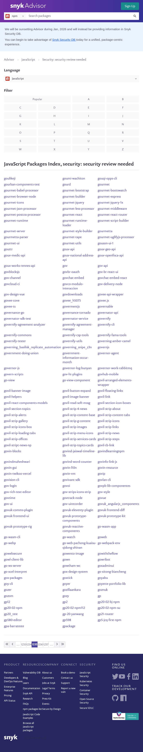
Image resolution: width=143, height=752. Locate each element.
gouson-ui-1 (105, 243)
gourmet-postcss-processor (22, 214)
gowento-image (73, 553)
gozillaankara (72, 590)
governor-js (11, 368)
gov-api (103, 266)
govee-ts (9, 306)
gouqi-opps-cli (107, 178)
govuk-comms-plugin (18, 510)
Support (65, 683)
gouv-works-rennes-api (19, 266)
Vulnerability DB (32, 672)
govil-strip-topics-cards (78, 445)
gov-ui (8, 504)
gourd (67, 184)
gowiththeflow (108, 553)
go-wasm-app (107, 526)
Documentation (31, 688)
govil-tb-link (106, 445)
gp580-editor (13, 620)
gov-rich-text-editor (17, 492)
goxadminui (106, 566)
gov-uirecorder (73, 504)
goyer (66, 584)
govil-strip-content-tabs (114, 415)
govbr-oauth (71, 272)
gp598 (67, 620)
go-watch (69, 537)
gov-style (104, 492)
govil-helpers (12, 397)
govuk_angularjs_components (118, 504)
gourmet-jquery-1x (110, 202)
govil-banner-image (17, 391)
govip (101, 473)
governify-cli (106, 324)
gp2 (65, 602)
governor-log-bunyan (77, 368)
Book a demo (68, 672)
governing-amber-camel (114, 341)
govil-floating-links (110, 391)
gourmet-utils (72, 243)
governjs (103, 347)
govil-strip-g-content (77, 421)
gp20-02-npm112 (74, 608)
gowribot (104, 559)
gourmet (104, 184)
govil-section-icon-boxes (114, 403)
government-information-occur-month (76, 358)
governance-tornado (77, 312)
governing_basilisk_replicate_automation (32, 347)
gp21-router (106, 614)
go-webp (10, 543)
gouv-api (68, 249)
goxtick (67, 578)
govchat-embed (73, 278)
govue (102, 498)
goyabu (103, 578)
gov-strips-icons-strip (77, 492)
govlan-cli (104, 480)
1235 (34, 644)
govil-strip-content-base (79, 415)
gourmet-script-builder (113, 220)
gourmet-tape (72, 237)
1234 (29, 644)
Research (28, 699)
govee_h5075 (72, 300)
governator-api (108, 312)
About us (47, 672)
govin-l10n (70, 468)
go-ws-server (12, 566)
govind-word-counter (77, 462)
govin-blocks (12, 451)
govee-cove (11, 300)
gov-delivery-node (110, 284)
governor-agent (108, 353)
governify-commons (17, 335)
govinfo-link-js (107, 462)
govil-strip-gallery (16, 421)
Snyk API (27, 693)
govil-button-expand (77, 391)
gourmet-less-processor (78, 209)
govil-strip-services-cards (79, 439)
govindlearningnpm (111, 451)
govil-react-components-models (25, 403)
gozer (8, 590)
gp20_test (11, 614)
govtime (9, 498)
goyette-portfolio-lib (112, 584)
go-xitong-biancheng (112, 571)
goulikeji (9, 178)
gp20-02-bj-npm (109, 602)
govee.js (103, 300)
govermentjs (71, 306)
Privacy (46, 693)
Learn (26, 683)
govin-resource (108, 468)
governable (105, 306)
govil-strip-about (109, 409)
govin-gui (10, 468)
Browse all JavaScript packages (28, 727)
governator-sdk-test (17, 318)
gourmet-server (14, 231)
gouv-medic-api (14, 255)
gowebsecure (13, 553)
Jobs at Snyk (48, 683)
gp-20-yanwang (73, 614)
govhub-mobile (108, 374)
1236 (40, 644)
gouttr (8, 249)
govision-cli (11, 480)
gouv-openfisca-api (111, 255)
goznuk (103, 590)
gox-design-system (75, 571)
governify (104, 318)
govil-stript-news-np (17, 445)
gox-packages (13, 578)
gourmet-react (72, 214)
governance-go (14, 312)
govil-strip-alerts (15, 415)
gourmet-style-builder (78, 231)
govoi (66, 486)
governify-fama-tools (112, 335)
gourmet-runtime (16, 220)
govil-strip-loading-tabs (20, 433)
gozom (8, 596)
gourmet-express (109, 196)
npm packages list (32, 709)
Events (45, 704)
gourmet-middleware (112, 209)
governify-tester (15, 341)
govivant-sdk (71, 480)
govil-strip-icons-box (18, 427)
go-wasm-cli (12, 537)
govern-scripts (13, 374)
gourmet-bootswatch (112, 190)
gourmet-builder (74, 196)
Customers (48, 678)
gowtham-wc (71, 566)
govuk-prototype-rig (18, 526)
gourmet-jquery (73, 202)
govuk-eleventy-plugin (78, 510)
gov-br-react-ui (108, 272)
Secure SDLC (87, 708)
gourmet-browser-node (20, 196)
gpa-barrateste (14, 626)
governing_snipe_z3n (77, 347)
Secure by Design (51, 709)
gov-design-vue (14, 294)
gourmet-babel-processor (21, 190)
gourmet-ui (11, 243)
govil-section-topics (17, 409)
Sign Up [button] (130, 6)
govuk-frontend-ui (16, 516)
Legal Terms (48, 688)
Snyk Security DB (64, 39)
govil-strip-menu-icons (78, 433)
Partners (8, 672)
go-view (9, 380)
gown (66, 559)
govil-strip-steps (108, 439)
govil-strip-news (108, 433)
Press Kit (46, 699)
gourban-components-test (22, 184)
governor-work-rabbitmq (115, 368)
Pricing (8, 695)
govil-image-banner (76, 397)
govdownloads (72, 294)
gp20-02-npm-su (109, 608)
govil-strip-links (108, 427)
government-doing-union (21, 353)
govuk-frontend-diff (111, 510)
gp (99, 596)
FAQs (26, 704)
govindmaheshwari (17, 462)
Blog (25, 678)
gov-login (10, 486)
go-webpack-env (109, 543)
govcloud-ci (12, 284)
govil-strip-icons (108, 421)
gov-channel (12, 278)
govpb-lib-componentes (114, 486)
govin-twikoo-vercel (17, 473)
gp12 (7, 602)
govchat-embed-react (112, 278)
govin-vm (69, 473)
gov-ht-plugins (72, 374)
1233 (23, 644)
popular (37, 99)
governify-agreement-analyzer (24, 324)
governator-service (75, 318)
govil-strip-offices (15, 439)
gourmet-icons (14, 202)
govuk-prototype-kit (112, 516)
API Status (9, 701)
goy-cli (8, 584)
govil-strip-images (75, 427)
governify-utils (72, 341)
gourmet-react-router (112, 214)
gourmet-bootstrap (76, 190)
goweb (102, 537)
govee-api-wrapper (111, 294)
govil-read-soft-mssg (76, 403)
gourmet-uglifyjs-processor (116, 237)
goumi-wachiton (74, 178)
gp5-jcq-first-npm (109, 620)
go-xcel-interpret (15, 571)
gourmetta (105, 231)
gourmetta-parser (16, 237)
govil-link (104, 397)
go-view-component (76, 380)
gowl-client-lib (13, 559)
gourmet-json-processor (20, 209)
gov (65, 266)
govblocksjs (11, 272)
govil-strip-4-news (75, 409)
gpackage (69, 626)
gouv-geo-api (107, 249)
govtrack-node (72, 498)
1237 (45, 644)
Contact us (67, 678)
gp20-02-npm (13, 608)
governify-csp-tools (76, 335)
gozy (66, 596)
